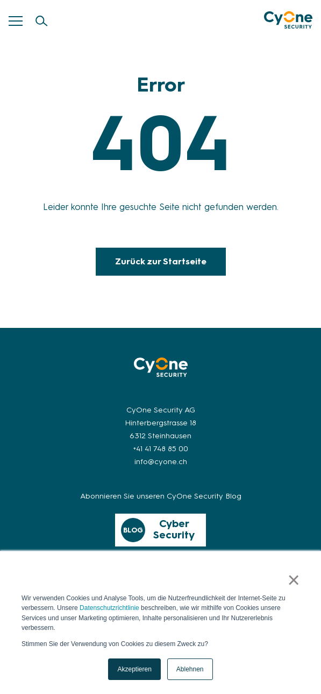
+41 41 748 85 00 (160, 448)
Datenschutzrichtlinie (109, 608)
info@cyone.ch (160, 461)
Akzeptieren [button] (134, 669)
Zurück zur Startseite (160, 261)
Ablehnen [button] (190, 669)
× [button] (294, 580)
